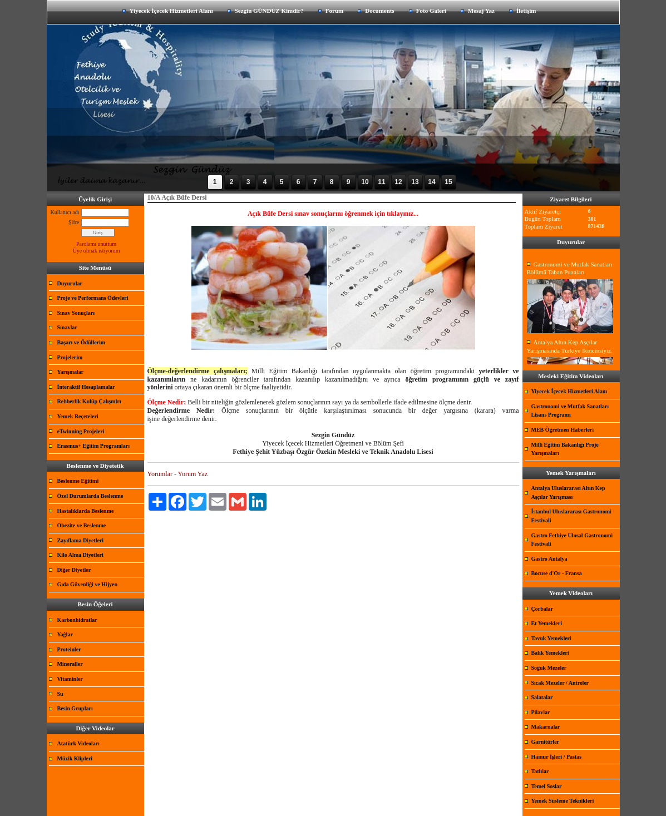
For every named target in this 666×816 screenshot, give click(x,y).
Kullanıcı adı (65, 212)
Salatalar (542, 697)
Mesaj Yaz (481, 10)
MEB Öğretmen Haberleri (562, 430)
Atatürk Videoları (78, 743)
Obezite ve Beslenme (81, 525)
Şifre (73, 222)
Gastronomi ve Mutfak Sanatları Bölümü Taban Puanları (570, 268)
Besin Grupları (75, 708)
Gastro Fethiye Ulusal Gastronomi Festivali (572, 539)
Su (60, 694)
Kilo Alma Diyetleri (80, 555)
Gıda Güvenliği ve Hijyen (87, 584)
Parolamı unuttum (96, 244)
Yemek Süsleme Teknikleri (562, 801)
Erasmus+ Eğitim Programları (93, 446)
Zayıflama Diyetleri (80, 540)
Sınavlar (67, 327)
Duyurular (70, 283)
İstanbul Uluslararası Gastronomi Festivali (571, 515)
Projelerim (70, 357)
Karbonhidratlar (77, 620)
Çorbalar (542, 609)
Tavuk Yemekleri (551, 638)
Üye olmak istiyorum (96, 251)
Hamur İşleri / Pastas (556, 757)
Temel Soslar (546, 786)
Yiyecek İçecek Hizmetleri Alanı (171, 10)
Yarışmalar (70, 372)
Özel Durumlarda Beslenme (90, 496)
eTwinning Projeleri (81, 431)
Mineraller (70, 664)
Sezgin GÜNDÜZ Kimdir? (269, 10)
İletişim (526, 10)
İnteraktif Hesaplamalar (86, 387)
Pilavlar (540, 712)
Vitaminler (70, 679)
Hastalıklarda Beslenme (85, 511)
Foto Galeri (431, 10)
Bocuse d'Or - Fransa (556, 573)
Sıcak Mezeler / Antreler (560, 683)
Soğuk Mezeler (549, 668)
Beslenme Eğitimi (78, 481)
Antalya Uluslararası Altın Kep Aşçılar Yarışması (568, 492)
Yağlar (65, 634)
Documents (379, 10)
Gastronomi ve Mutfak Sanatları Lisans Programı (570, 410)
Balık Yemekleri (550, 653)
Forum (334, 10)
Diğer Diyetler (74, 570)
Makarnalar (545, 727)
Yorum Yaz (193, 474)
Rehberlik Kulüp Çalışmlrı (89, 401)
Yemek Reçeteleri (77, 416)
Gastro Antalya (549, 559)
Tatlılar (540, 771)
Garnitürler (545, 742)
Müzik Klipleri (75, 758)
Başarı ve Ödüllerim (81, 342)
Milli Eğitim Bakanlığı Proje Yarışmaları (565, 449)
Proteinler (69, 649)
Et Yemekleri (546, 623)
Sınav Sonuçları (76, 313)
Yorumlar (159, 474)
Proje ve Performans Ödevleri (93, 298)
